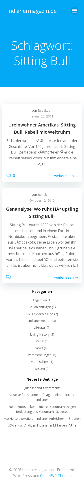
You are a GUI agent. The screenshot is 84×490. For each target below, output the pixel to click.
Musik (39, 341)
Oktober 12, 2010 (42, 200)
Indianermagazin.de (32, 10)
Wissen (39, 368)
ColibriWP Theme (54, 475)
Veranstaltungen (40, 355)
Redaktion (45, 110)
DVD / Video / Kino (39, 314)
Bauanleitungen (39, 307)
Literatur (40, 327)
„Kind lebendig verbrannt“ (42, 388)
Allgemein (40, 300)
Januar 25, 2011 (42, 116)
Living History (40, 334)
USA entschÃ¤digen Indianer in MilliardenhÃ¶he (42, 425)
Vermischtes (40, 361)
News (39, 348)
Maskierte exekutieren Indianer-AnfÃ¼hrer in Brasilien (42, 418)
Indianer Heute (39, 320)
